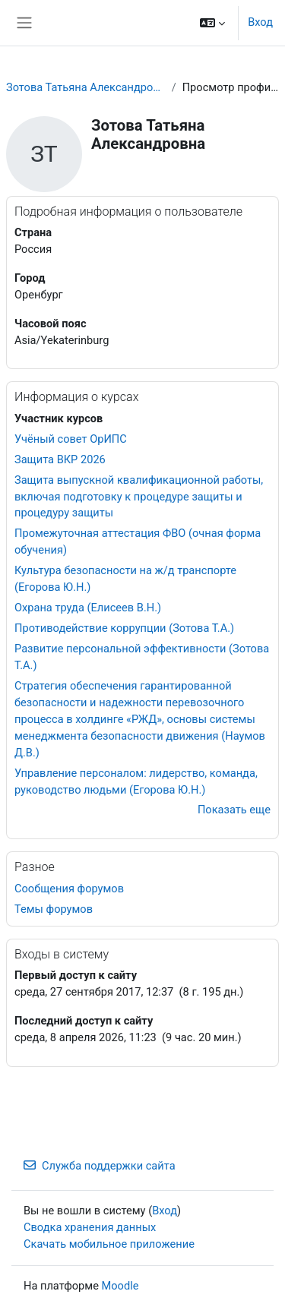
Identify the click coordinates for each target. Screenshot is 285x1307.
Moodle (120, 1286)
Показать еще (234, 809)
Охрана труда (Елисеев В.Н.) (87, 607)
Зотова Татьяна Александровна (86, 87)
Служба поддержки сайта (100, 1166)
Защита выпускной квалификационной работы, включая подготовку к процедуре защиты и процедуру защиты (138, 496)
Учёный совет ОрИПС (70, 439)
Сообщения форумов (69, 888)
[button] (212, 23)
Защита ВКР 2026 (60, 459)
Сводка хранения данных (90, 1227)
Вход (260, 22)
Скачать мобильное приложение (109, 1244)
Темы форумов (53, 909)
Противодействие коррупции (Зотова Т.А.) (124, 628)
